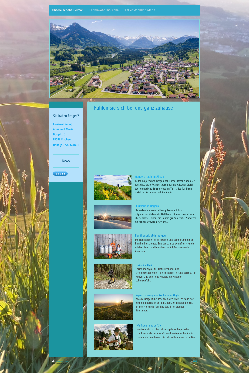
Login (195, 361)
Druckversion (58, 362)
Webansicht (193, 363)
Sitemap (66, 362)
